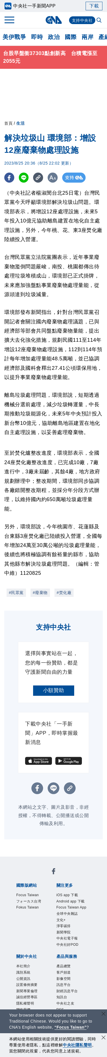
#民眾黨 (16, 592)
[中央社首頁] (53, 20)
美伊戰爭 (14, 37)
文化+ (61, 920)
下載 (94, 5)
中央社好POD (67, 945)
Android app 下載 (70, 901)
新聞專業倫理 (27, 991)
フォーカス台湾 (28, 901)
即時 (37, 37)
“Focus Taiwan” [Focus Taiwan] (70, 1027)
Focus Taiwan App (71, 907)
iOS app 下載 (67, 895)
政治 (54, 37)
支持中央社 (82, 20)
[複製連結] (38, 178)
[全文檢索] (99, 20)
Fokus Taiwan (27, 907)
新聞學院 (63, 932)
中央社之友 (65, 1003)
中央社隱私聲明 (77, 1045)
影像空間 (63, 979)
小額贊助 (53, 690)
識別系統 (23, 972)
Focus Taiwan (27, 895)
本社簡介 (23, 966)
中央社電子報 (67, 938)
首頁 (8, 123)
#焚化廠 (64, 592)
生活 (20, 123)
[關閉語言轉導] (104, 1014)
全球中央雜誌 (67, 914)
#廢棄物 (40, 592)
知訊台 (61, 997)
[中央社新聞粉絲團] (53, 872)
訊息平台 (63, 985)
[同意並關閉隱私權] (104, 1038)
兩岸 (87, 37)
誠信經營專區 (27, 997)
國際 (70, 37)
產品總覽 (63, 966)
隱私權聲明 (25, 1003)
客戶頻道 (63, 972)
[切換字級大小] (53, 178)
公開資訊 (23, 979)
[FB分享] (9, 178)
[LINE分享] (24, 178)
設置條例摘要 (27, 985)
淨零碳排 (63, 926)
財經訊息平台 (67, 991)
